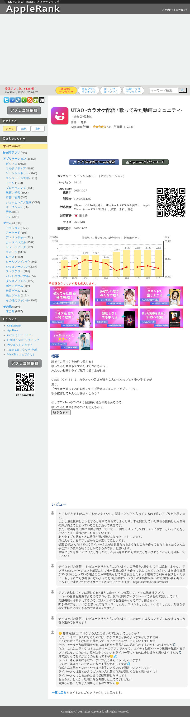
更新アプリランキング (88, 90)
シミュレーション (17, 266)
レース (10, 257)
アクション (13, 228)
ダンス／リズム (16, 281)
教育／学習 (13, 192)
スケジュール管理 (17, 178)
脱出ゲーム (13, 295)
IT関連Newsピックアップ (23, 340)
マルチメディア (16, 168)
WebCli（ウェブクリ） (21, 354)
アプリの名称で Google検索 (94, 162)
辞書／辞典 (13, 197)
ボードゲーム (14, 285)
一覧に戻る (59, 692)
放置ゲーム (13, 290)
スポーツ (11, 252)
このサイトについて (175, 10)
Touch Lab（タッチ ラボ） (23, 349)
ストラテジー (14, 271)
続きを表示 (61, 412)
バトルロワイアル (17, 276)
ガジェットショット (20, 344)
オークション (14, 207)
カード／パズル (16, 242)
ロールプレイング (17, 261)
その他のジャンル (17, 300)
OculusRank (14, 325)
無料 (24, 129)
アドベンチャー (16, 237)
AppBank (12, 330)
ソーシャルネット (17, 173)
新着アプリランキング (133, 90)
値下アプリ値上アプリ (111, 90)
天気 (9, 211)
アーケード (13, 232)
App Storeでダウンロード (145, 162)
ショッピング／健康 (19, 202)
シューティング (16, 247)
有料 (38, 129)
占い (9, 216)
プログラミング (16, 188)
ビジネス (11, 163)
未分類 (10, 311)
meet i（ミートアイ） (20, 335)
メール (10, 183)
